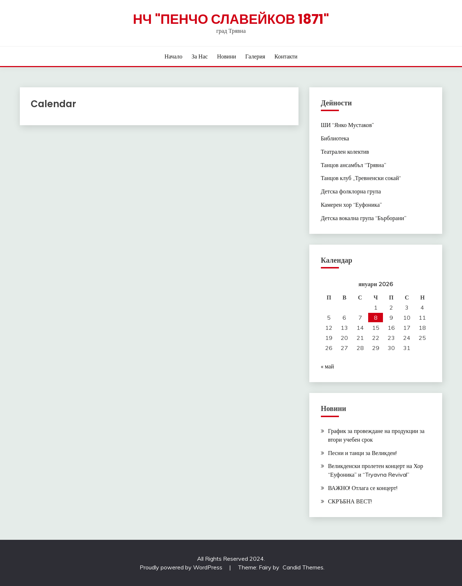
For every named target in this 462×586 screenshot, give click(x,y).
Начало (173, 56)
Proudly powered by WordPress (182, 567)
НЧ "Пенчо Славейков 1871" (231, 19)
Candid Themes (303, 567)
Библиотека (335, 138)
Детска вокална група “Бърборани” (363, 218)
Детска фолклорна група (351, 191)
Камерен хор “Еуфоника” (351, 204)
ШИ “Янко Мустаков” (347, 124)
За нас (200, 56)
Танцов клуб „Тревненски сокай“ (361, 178)
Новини (226, 56)
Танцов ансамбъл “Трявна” (353, 165)
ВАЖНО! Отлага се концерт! (362, 487)
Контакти (285, 56)
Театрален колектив (345, 151)
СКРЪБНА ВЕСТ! (350, 501)
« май (327, 366)
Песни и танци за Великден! (362, 452)
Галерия (255, 56)
